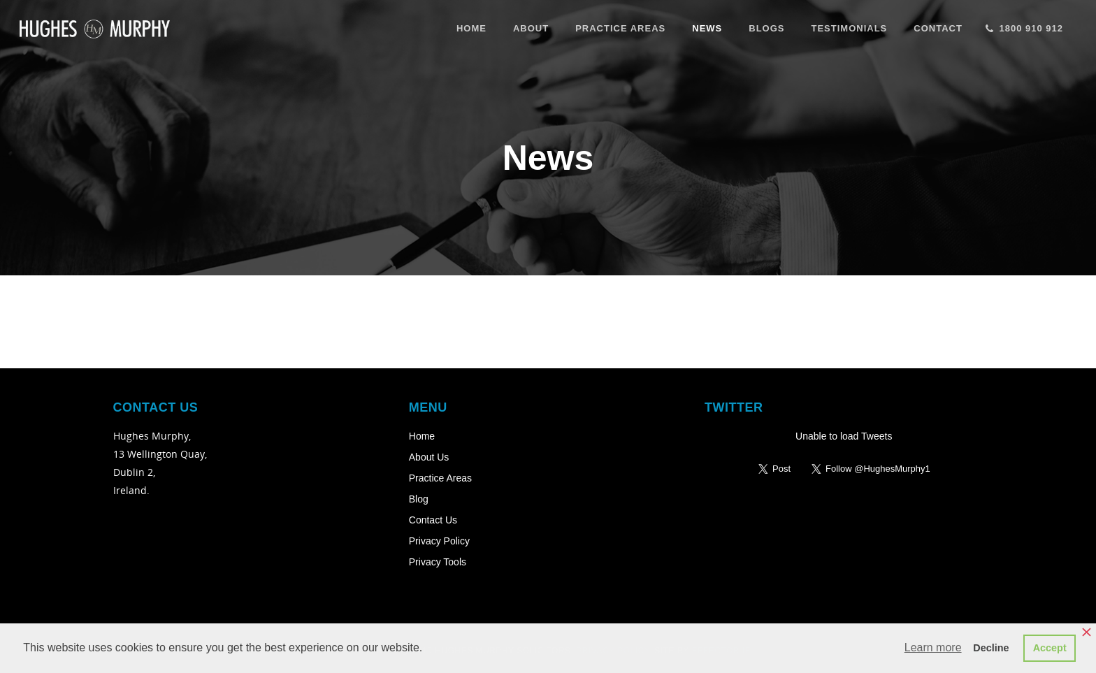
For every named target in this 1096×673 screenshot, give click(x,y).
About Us (429, 457)
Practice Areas (620, 28)
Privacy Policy (439, 541)
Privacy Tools (437, 561)
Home (471, 28)
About (531, 28)
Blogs (766, 28)
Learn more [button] (933, 647)
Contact (938, 28)
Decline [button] (991, 647)
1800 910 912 (1023, 27)
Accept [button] (1050, 647)
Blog (418, 499)
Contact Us (433, 520)
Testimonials (849, 28)
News (707, 28)
